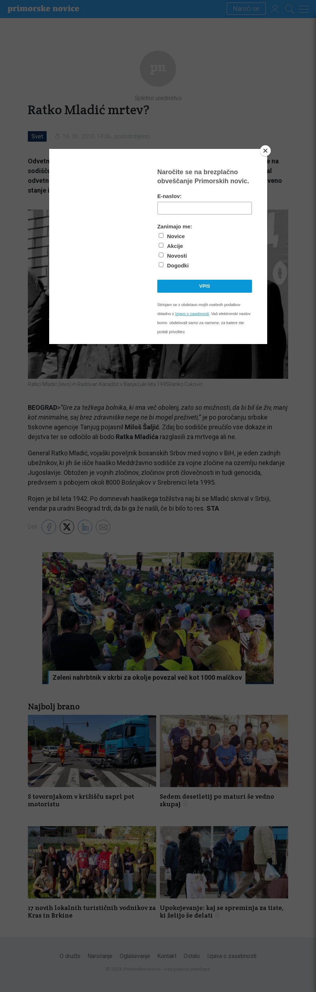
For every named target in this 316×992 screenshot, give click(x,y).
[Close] (265, 150)
